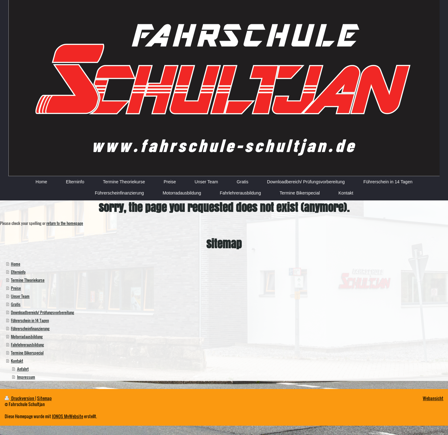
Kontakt (17, 361)
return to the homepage (64, 223)
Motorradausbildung (27, 336)
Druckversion (20, 398)
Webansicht (433, 398)
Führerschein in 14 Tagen (30, 320)
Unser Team (20, 296)
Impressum (26, 377)
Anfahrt (23, 369)
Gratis (16, 304)
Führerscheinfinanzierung (30, 328)
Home (15, 264)
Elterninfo (18, 272)
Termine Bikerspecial (27, 353)
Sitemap (44, 398)
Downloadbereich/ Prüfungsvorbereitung (42, 312)
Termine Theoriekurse (27, 280)
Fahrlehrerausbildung (27, 344)
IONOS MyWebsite (67, 416)
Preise (16, 288)
